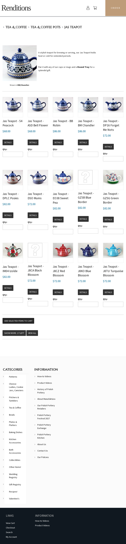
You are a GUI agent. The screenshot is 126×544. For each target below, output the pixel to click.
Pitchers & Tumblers (14, 399)
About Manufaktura (46, 398)
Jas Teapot (73, 27)
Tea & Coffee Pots (45, 27)
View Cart (10, 523)
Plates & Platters (13, 424)
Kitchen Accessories (15, 441)
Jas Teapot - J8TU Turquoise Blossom (113, 271)
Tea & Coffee (16, 27)
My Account (11, 536)
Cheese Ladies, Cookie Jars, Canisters (16, 387)
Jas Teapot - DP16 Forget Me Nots (111, 125)
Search (9, 532)
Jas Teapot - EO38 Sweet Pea (61, 198)
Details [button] (8, 142)
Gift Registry (15, 484)
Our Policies (43, 457)
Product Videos (44, 382)
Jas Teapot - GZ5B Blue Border (86, 197)
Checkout (10, 527)
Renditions (16, 7)
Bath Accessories (15, 451)
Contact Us (42, 450)
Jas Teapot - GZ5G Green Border (111, 198)
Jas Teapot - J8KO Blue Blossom (86, 271)
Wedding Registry (13, 476)
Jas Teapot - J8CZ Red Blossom (61, 271)
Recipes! (13, 491)
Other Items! (15, 467)
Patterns (13, 376)
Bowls (12, 414)
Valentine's (14, 498)
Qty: (5, 149)
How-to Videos (44, 376)
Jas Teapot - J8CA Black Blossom (36, 270)
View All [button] (32, 333)
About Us (41, 444)
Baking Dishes (15, 432)
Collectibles (14, 460)
